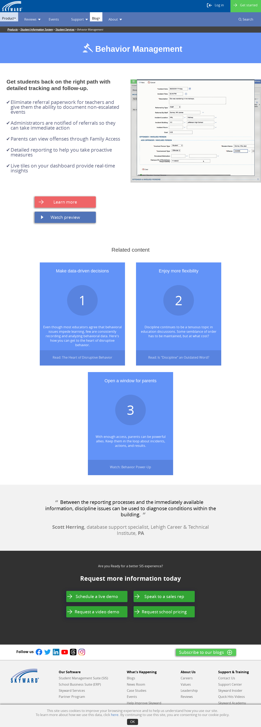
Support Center (230, 684)
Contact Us (226, 678)
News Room (136, 684)
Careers (187, 678)
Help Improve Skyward (144, 703)
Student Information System (36, 29)
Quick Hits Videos (231, 696)
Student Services (64, 29)
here (114, 714)
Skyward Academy (232, 703)
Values (186, 684)
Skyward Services (72, 690)
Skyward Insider (230, 690)
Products (15, 19)
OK (132, 722)
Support (87, 19)
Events (62, 19)
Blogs (110, 19)
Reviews (40, 19)
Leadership (189, 690)
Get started (245, 5)
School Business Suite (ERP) (80, 684)
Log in (215, 5)
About (131, 19)
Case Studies (136, 690)
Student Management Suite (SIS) (83, 678)
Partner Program (72, 696)
